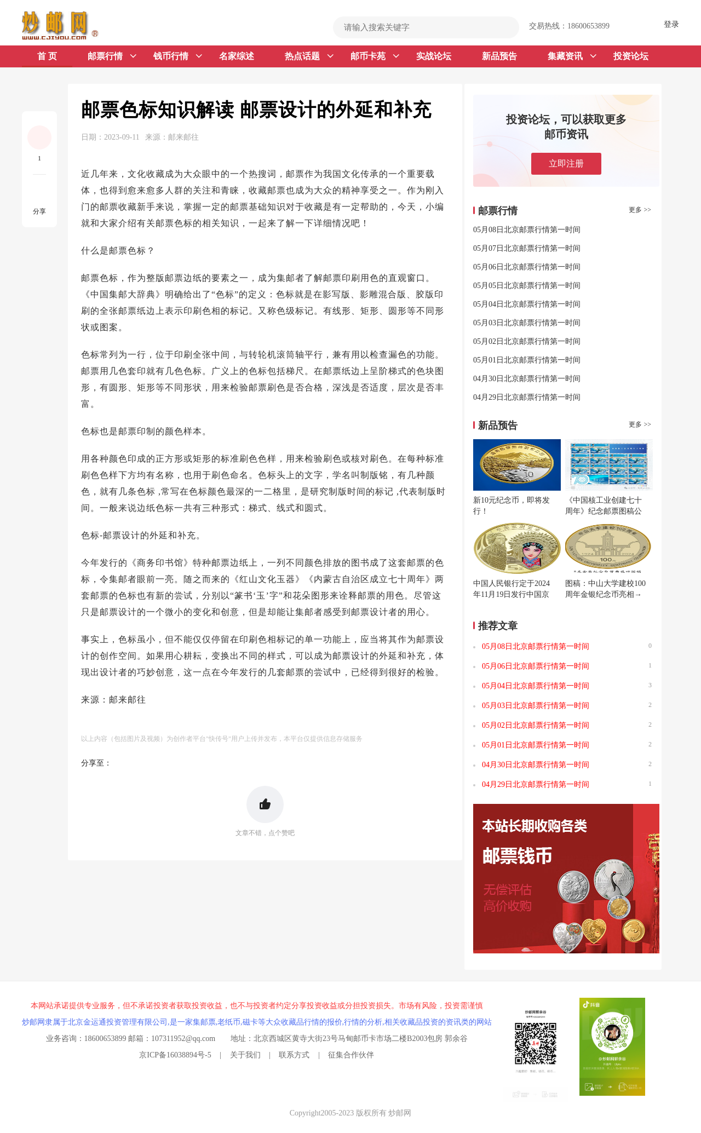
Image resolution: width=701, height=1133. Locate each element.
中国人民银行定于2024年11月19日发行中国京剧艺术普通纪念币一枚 (511, 594)
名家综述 (236, 56)
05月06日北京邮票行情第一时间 (527, 267)
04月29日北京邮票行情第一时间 (527, 397)
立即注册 (566, 163)
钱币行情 (177, 56)
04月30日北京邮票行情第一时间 (527, 379)
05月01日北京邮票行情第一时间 (527, 360)
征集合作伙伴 (351, 1055)
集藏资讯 (572, 56)
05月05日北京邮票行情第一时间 (527, 285)
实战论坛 (433, 56)
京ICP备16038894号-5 (175, 1055)
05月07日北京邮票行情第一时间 (527, 248)
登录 (671, 24)
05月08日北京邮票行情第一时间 (527, 230)
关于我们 (245, 1055)
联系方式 (294, 1055)
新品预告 (499, 56)
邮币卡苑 (374, 56)
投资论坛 (630, 56)
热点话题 (309, 56)
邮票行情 (112, 56)
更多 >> (640, 210)
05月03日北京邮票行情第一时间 (527, 323)
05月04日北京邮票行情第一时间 (527, 304)
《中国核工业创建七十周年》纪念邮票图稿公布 (603, 511)
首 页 (47, 56)
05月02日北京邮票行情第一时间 (527, 341)
